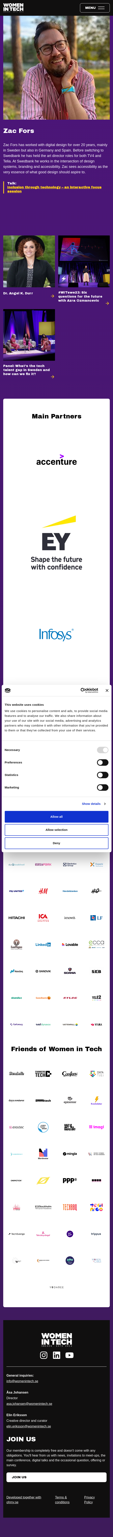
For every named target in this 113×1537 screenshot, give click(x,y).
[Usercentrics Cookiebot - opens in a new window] (80, 690)
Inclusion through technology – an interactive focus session (54, 189)
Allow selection (56, 829)
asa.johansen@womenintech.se (29, 1403)
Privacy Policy (89, 1500)
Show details (91, 803)
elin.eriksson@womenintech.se (28, 1426)
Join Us (19, 1477)
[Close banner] (107, 690)
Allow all (56, 816)
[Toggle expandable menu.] (95, 8)
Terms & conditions (62, 1500)
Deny (56, 843)
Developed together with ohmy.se (23, 1500)
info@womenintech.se (22, 1381)
